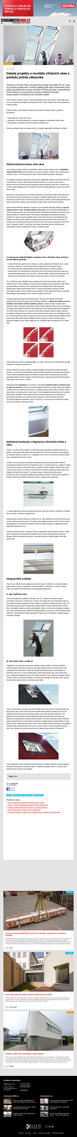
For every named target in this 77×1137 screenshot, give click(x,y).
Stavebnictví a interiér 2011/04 (22, 795)
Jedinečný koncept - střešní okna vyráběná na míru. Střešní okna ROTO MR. (34, 812)
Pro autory (28, 1133)
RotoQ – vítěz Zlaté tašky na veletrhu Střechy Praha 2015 (28, 805)
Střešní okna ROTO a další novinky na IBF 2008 (24, 810)
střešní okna (38, 795)
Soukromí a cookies (44, 1133)
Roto (9, 795)
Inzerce (35, 1133)
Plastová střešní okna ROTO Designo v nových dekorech (27, 808)
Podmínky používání (58, 1133)
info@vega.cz (24, 1090)
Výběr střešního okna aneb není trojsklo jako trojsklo (26, 803)
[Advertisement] (38, 836)
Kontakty (21, 1133)
